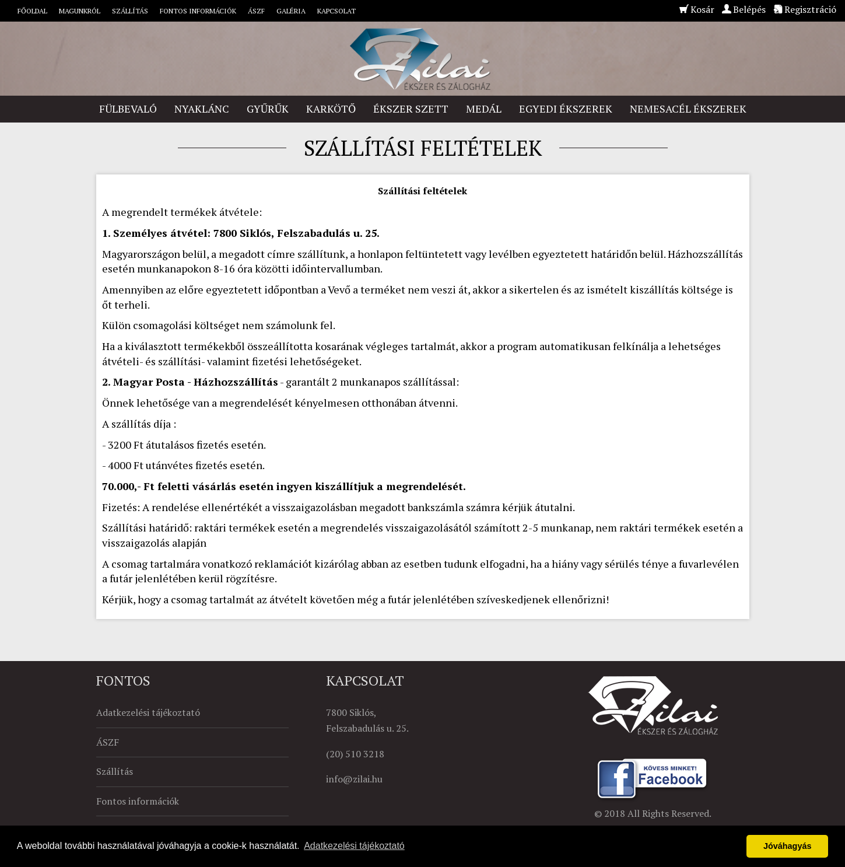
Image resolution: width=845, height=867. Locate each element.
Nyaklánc (201, 109)
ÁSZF (256, 10)
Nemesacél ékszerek (688, 109)
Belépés (749, 9)
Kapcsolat (336, 10)
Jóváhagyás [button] (787, 846)
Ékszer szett (410, 109)
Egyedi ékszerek (565, 109)
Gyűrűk (268, 109)
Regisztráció (810, 9)
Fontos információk (198, 10)
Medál (484, 109)
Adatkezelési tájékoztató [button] (354, 846)
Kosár (702, 9)
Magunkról (79, 10)
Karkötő (331, 109)
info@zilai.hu (354, 778)
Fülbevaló (128, 109)
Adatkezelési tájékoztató (148, 712)
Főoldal (32, 10)
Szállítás (130, 10)
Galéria (291, 10)
